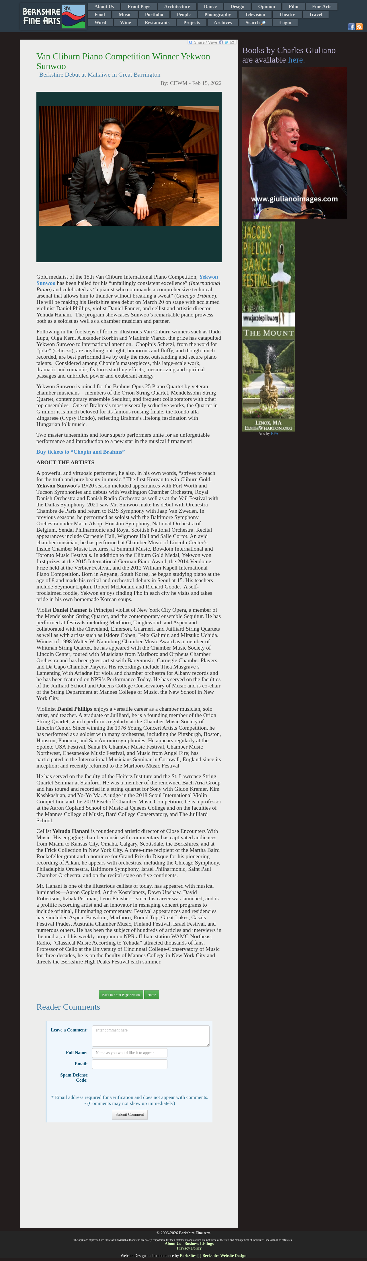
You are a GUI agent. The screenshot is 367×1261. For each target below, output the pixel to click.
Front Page (139, 6)
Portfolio (154, 14)
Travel (315, 14)
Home (151, 995)
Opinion (266, 6)
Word (100, 22)
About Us (104, 6)
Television (255, 14)
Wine (125, 22)
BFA (274, 434)
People (184, 14)
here (295, 59)
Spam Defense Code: (74, 1077)
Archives (223, 22)
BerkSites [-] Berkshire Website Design (213, 1256)
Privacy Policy (189, 1248)
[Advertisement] (129, 1178)
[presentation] (135, 1081)
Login (285, 22)
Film (293, 6)
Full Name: (77, 1052)
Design (237, 6)
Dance (210, 6)
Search (256, 22)
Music (125, 14)
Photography (217, 14)
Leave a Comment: (69, 1029)
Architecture (177, 6)
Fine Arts (321, 6)
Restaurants (157, 22)
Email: (81, 1063)
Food (100, 14)
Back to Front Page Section (121, 995)
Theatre (287, 14)
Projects (191, 22)
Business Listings (199, 1243)
